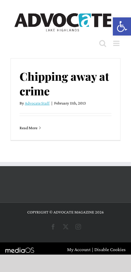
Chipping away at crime (64, 83)
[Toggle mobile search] (102, 43)
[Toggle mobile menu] (117, 43)
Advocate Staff (37, 103)
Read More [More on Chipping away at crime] (28, 127)
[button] (122, 26)
